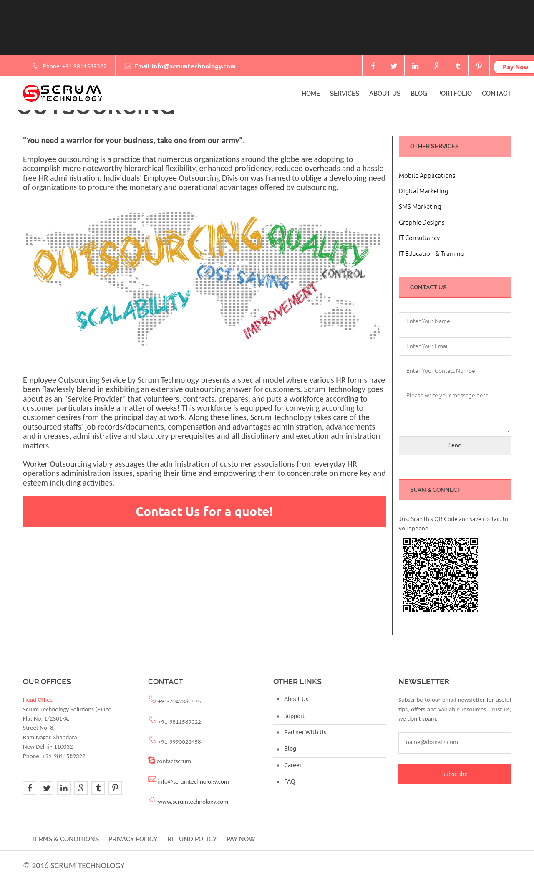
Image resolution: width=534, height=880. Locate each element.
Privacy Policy (133, 839)
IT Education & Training (431, 254)
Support (294, 716)
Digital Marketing (423, 191)
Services (344, 93)
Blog (419, 93)
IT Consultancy (419, 238)
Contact (496, 93)
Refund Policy (192, 839)
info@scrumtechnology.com (194, 66)
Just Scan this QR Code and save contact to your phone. (453, 524)
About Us (384, 93)
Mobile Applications (427, 176)
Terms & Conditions (65, 839)
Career (293, 765)
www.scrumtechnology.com (192, 801)
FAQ (289, 781)
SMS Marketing (420, 207)
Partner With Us (305, 732)
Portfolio (454, 93)
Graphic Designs (421, 223)
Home (311, 93)
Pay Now (241, 839)
